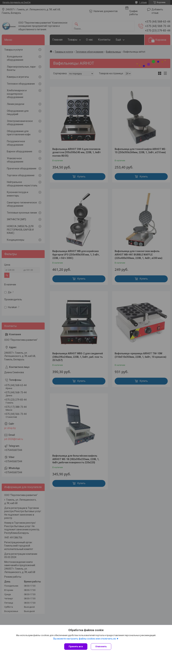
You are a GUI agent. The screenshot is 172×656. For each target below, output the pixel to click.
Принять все (76, 646)
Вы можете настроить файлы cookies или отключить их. (84, 638)
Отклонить (101, 646)
